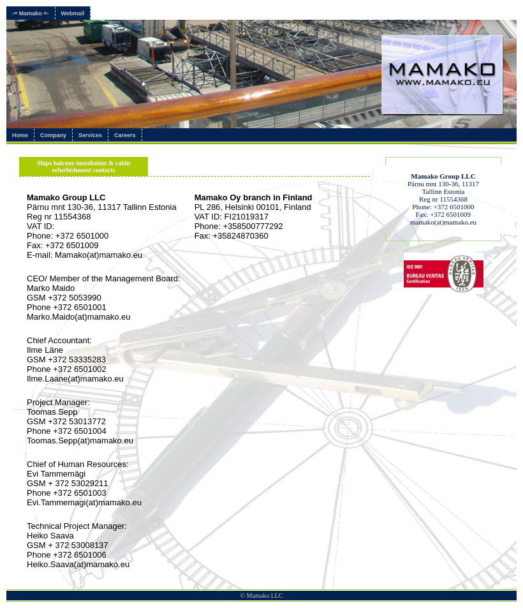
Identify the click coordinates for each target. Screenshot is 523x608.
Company (53, 135)
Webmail (73, 13)
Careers (125, 135)
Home (20, 135)
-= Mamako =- (30, 13)
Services (90, 135)
